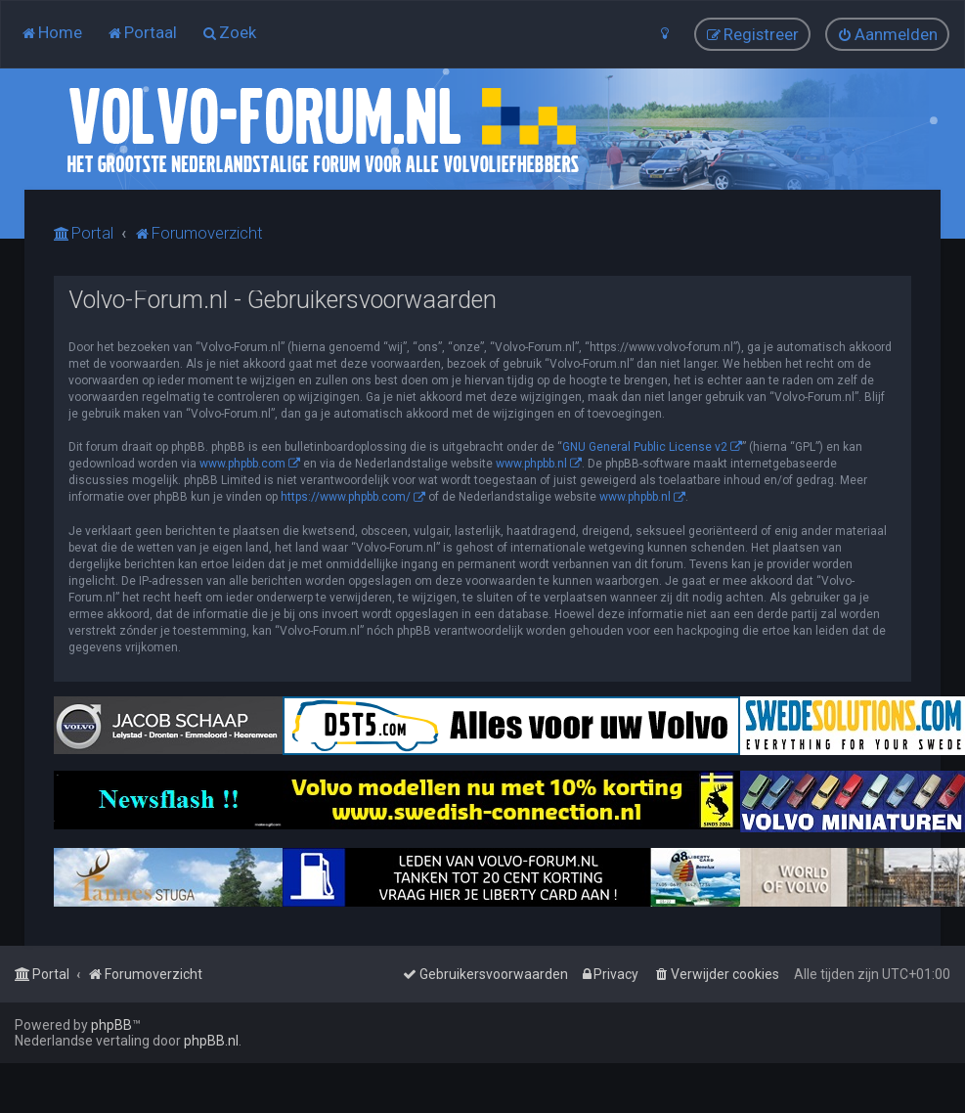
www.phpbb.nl (531, 463)
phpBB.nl (211, 1040)
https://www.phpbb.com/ (346, 497)
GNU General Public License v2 (644, 447)
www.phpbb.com (242, 463)
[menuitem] (51, 32)
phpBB (111, 1025)
